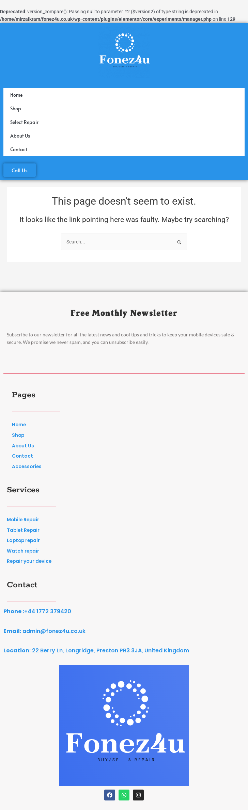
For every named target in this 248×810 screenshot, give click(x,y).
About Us (20, 135)
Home (16, 95)
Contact (18, 149)
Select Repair (24, 122)
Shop (15, 108)
